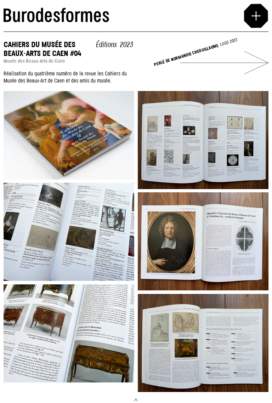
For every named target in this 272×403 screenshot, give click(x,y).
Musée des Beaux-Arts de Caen (34, 61)
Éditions (106, 45)
